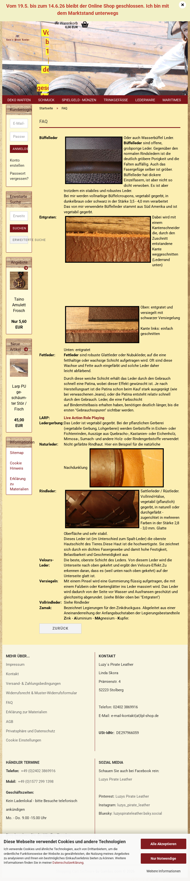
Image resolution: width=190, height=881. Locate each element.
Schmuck (46, 100)
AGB (9, 725)
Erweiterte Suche (20, 243)
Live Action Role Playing (84, 421)
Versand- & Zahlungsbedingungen (33, 687)
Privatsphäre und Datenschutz (30, 734)
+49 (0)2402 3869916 (38, 774)
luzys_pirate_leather (133, 808)
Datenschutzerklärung (67, 862)
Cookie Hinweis (16, 469)
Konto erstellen (17, 166)
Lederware (145, 100)
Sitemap (17, 456)
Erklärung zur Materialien (26, 715)
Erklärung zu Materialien (19, 487)
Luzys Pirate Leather (115, 783)
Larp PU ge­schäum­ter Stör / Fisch (19, 401)
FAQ (9, 706)
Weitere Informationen (163, 871)
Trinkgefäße (116, 100)
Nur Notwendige (163, 858)
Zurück (60, 631)
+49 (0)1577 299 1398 (35, 785)
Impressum (15, 668)
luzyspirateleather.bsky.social (138, 817)
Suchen (19, 232)
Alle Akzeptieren (163, 844)
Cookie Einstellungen (23, 743)
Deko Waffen (19, 100)
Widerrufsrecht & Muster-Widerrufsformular (41, 696)
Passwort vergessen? (19, 179)
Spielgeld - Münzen (79, 100)
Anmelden (20, 152)
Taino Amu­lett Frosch (19, 308)
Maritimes (172, 100)
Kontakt (12, 677)
